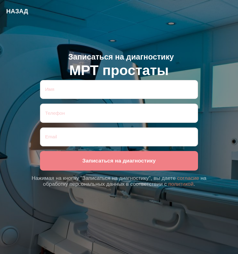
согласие (188, 178)
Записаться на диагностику (119, 161)
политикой (181, 184)
